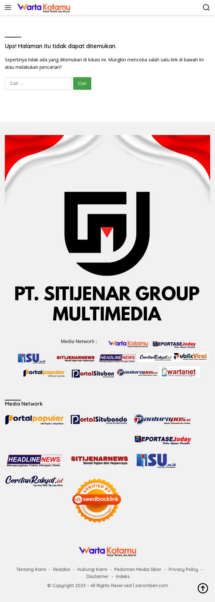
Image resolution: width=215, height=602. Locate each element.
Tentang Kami (31, 569)
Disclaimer (97, 576)
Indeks (123, 576)
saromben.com (151, 585)
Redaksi (61, 569)
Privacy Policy (183, 569)
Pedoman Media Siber (138, 569)
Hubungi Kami (92, 569)
